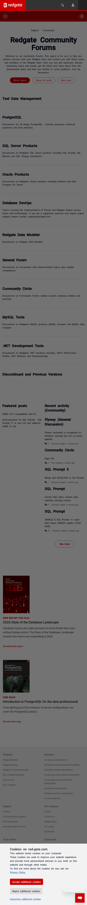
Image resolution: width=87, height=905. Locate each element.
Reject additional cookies (26, 891)
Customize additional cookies (25, 899)
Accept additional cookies (26, 882)
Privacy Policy (17, 872)
